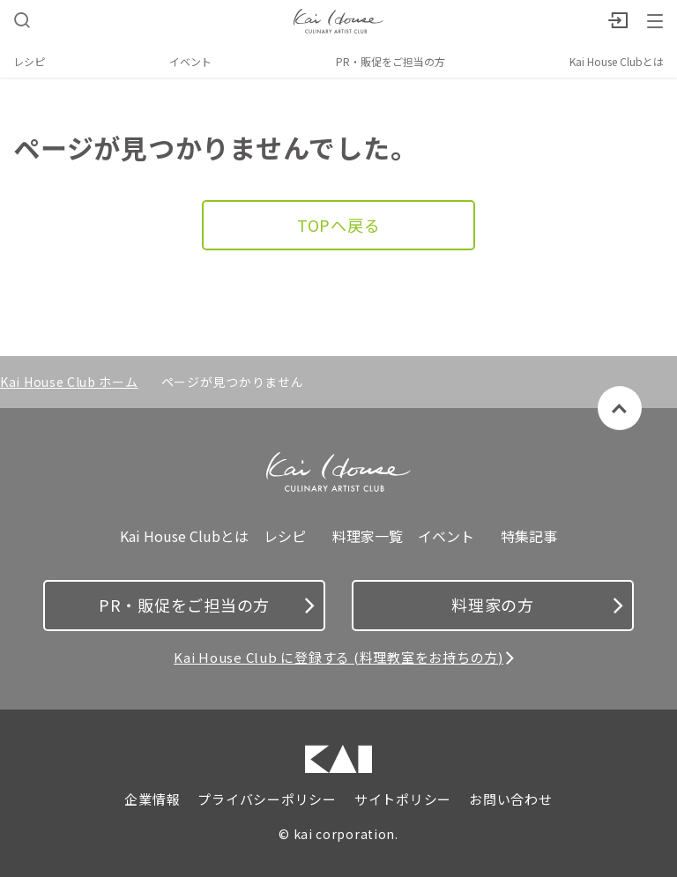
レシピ (29, 61)
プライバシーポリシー (267, 799)
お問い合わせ (511, 799)
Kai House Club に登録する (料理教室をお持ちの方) (338, 657)
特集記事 (529, 536)
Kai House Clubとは (616, 61)
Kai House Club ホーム (69, 381)
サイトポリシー (402, 799)
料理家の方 (537, 604)
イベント (190, 61)
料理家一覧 (367, 536)
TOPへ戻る (339, 224)
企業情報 (152, 799)
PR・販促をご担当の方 (390, 61)
